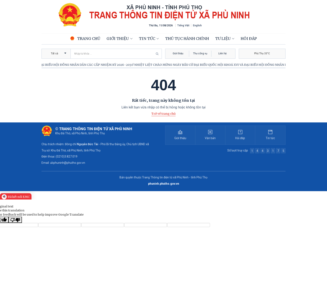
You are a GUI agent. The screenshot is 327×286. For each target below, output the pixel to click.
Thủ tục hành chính (187, 38)
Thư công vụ (200, 53)
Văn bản (210, 138)
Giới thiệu (118, 38)
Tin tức (147, 38)
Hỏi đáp (249, 38)
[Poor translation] (15, 220)
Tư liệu (223, 38)
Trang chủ (85, 38)
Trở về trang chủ (163, 114)
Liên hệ (222, 53)
